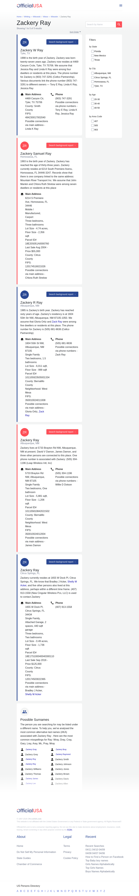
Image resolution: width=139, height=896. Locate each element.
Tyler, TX (98, 86)
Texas (97, 59)
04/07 (95, 853)
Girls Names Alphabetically (99, 864)
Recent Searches (94, 846)
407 (96, 121)
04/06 (102, 853)
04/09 (102, 849)
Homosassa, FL (101, 81)
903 (96, 129)
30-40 (97, 103)
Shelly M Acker (33, 694)
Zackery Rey (28, 764)
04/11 (88, 849)
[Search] (101, 24)
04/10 (95, 849)
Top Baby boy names (96, 860)
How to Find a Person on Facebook (104, 857)
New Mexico (100, 55)
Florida (97, 51)
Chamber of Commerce (29, 864)
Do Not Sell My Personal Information (36, 852)
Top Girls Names (94, 868)
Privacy (67, 852)
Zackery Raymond (60, 754)
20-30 (97, 99)
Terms (66, 846)
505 (96, 125)
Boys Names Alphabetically (100, 871)
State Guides (24, 858)
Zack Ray (57, 321)
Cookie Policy (70, 858)
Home (20, 846)
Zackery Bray (58, 749)
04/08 (88, 853)
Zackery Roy (28, 759)
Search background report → (62, 42)
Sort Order (74, 32)
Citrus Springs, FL (102, 77)
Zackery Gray (28, 749)
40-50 (97, 107)
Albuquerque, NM (102, 73)
